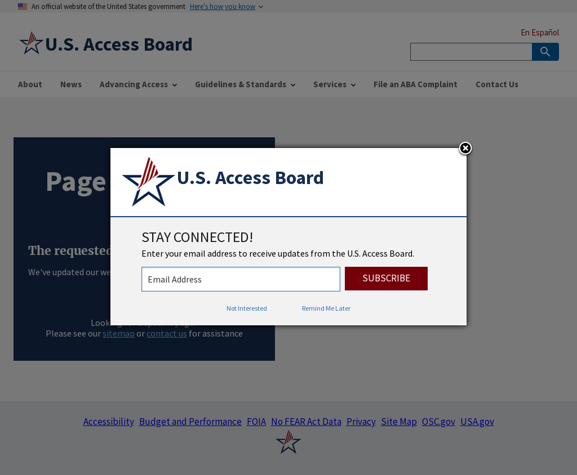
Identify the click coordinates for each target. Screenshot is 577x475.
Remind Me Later (326, 308)
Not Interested (247, 308)
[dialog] (288, 237)
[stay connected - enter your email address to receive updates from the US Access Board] (240, 279)
